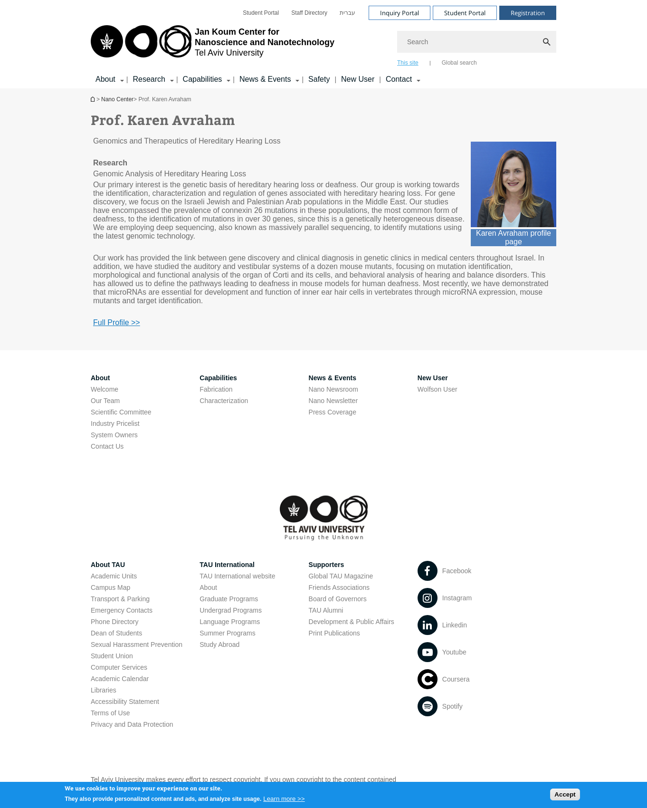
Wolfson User (437, 389)
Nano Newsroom (333, 389)
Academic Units (114, 576)
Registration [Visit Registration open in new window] (528, 13)
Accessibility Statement (125, 701)
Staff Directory (309, 13)
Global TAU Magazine (341, 576)
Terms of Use (110, 713)
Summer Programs (227, 633)
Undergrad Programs (231, 610)
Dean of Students (116, 633)
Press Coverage (332, 412)
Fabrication (216, 389)
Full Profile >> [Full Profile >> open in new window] (116, 322)
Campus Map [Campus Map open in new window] (110, 587)
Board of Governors (338, 599)
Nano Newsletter (333, 400)
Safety (319, 79)
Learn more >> (283, 801)
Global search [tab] (459, 62)
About (208, 587)
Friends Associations (339, 587)
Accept (564, 796)
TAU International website (237, 576)
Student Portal (261, 13)
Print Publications (334, 633)
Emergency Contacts (121, 610)
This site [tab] (408, 62)
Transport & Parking (120, 599)
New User (357, 79)
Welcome (104, 389)
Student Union (112, 656)
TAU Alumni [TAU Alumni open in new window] (326, 610)
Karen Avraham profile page (513, 237)
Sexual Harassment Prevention (136, 644)
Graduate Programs (229, 599)
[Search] (476, 42)
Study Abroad (219, 644)
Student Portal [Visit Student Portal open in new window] (464, 13)
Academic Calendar (120, 679)
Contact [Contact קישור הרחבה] (399, 79)
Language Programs (230, 621)
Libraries (103, 690)
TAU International (227, 564)
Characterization (224, 400)
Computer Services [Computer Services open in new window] (119, 667)
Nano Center (117, 99)
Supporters (326, 564)
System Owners (114, 435)
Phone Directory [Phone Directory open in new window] (114, 621)
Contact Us (107, 446)
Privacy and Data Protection (132, 724)
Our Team (105, 400)
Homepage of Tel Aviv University (93, 99)
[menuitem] (261, 12)
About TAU (108, 564)
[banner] (323, 44)
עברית (347, 13)
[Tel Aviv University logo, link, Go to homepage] (212, 45)
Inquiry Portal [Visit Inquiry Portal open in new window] (399, 13)
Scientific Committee (121, 412)
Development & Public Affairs (351, 621)
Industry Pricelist (115, 423)
